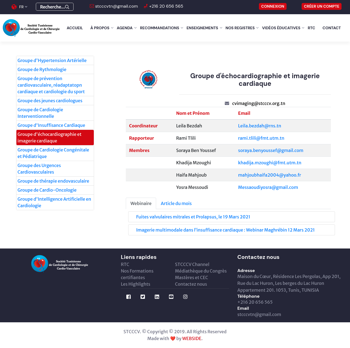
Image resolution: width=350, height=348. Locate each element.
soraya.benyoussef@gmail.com (271, 150)
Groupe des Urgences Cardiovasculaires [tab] (39, 169)
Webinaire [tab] (140, 203)
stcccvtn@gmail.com (116, 6)
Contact (332, 27)
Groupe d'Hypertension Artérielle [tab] (52, 60)
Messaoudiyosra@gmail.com (268, 187)
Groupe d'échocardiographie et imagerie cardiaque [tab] (49, 137)
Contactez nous (191, 284)
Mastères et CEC (191, 277)
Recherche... (54, 7)
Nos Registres (240, 27)
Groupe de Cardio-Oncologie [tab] (47, 190)
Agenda (125, 27)
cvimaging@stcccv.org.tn (258, 103)
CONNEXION (272, 6)
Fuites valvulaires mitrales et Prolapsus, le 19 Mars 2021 (193, 217)
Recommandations (159, 27)
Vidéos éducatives (281, 27)
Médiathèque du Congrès (201, 271)
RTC (311, 27)
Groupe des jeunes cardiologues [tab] (50, 100)
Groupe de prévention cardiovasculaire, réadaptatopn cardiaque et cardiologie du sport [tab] (51, 85)
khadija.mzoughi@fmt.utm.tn (269, 162)
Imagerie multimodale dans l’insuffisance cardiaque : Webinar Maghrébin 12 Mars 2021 (225, 230)
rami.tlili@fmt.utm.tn (261, 138)
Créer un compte (321, 6)
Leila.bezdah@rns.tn (259, 125)
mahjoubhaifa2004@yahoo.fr (269, 175)
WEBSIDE (191, 338)
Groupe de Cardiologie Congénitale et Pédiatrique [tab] (53, 153)
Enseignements (202, 27)
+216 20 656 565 (165, 6)
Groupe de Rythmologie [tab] (42, 69)
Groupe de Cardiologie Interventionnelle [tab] (40, 113)
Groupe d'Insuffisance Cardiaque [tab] (51, 125)
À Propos (99, 27)
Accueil (75, 27)
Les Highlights (135, 284)
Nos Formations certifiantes (137, 274)
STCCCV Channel (192, 264)
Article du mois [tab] (176, 203)
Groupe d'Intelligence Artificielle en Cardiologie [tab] (54, 202)
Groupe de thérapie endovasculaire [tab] (53, 181)
